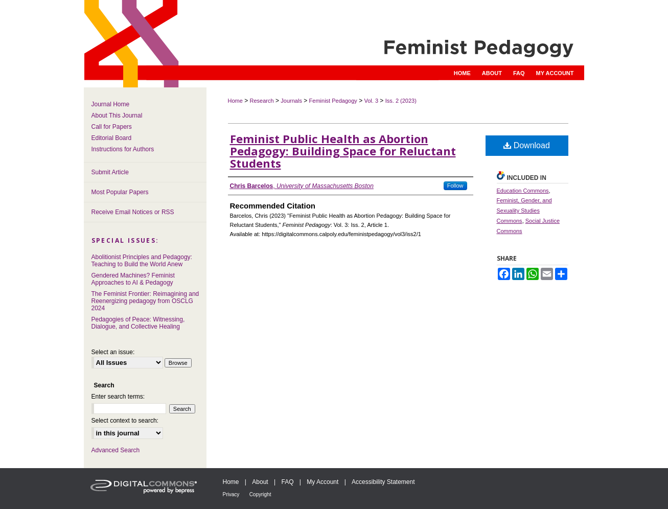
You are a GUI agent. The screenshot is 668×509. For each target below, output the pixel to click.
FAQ (287, 481)
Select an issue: (113, 352)
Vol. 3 (371, 101)
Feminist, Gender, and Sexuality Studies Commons (524, 210)
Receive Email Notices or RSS (132, 212)
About (260, 481)
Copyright (260, 494)
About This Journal (117, 115)
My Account (322, 481)
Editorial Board (111, 138)
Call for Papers (111, 126)
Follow (455, 185)
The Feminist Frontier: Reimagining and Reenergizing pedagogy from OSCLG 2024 (145, 301)
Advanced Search (115, 450)
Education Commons (523, 191)
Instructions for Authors (122, 149)
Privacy (231, 494)
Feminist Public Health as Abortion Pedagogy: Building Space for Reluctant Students (343, 151)
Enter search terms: (118, 396)
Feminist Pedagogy (333, 101)
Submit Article (110, 172)
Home (235, 101)
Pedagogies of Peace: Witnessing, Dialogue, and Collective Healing (138, 323)
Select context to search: (124, 420)
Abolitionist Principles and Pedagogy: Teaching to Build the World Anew (141, 260)
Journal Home (110, 104)
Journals (291, 101)
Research (262, 101)
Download (526, 145)
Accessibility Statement (383, 481)
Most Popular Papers (120, 192)
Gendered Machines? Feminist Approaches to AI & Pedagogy (133, 279)
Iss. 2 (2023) (401, 101)
